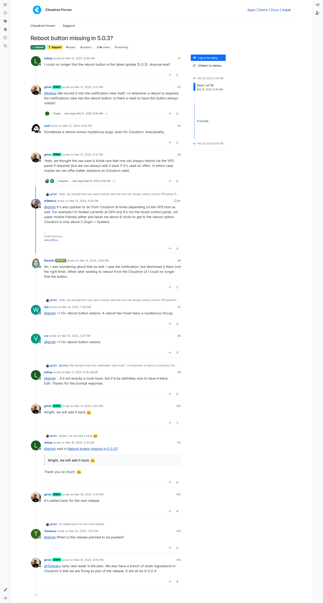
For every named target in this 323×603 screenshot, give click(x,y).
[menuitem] (317, 5)
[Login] (317, 5)
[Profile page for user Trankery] (36, 534)
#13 (179, 531)
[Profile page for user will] (36, 310)
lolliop (48, 58)
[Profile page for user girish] (36, 90)
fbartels (49, 260)
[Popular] (5, 29)
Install (286, 10)
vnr (46, 335)
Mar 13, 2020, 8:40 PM (83, 200)
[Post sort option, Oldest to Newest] (208, 66)
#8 (179, 335)
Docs (275, 10)
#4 (179, 154)
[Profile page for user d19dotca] (36, 204)
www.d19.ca (51, 240)
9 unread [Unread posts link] (202, 121)
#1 (179, 58)
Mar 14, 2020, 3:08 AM (94, 260)
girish (47, 87)
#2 (179, 87)
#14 (179, 559)
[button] (5, 590)
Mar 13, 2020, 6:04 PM (77, 125)
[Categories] (5, 5)
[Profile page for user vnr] (36, 339)
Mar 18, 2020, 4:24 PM (89, 494)
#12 (179, 494)
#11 (179, 442)
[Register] (317, 13)
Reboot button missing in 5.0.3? (92, 449)
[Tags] (5, 21)
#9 (179, 372)
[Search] (5, 46)
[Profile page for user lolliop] (36, 61)
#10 (179, 406)
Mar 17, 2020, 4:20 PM (89, 406)
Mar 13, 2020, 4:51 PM (89, 87)
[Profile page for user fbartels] (36, 263)
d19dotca (50, 200)
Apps (251, 10)
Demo (263, 10)
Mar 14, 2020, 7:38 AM (76, 307)
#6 (179, 260)
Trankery (50, 531)
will (46, 307)
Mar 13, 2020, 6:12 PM (89, 154)
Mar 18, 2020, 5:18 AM (80, 442)
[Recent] (5, 13)
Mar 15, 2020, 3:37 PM (76, 335)
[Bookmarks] (5, 38)
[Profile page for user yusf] (36, 129)
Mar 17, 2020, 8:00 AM (80, 372)
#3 (179, 125)
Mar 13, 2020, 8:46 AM (80, 58)
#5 (179, 200)
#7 (179, 307)
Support (54, 47)
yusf (47, 125)
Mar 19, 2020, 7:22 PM (83, 531)
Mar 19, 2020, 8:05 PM (89, 559)
